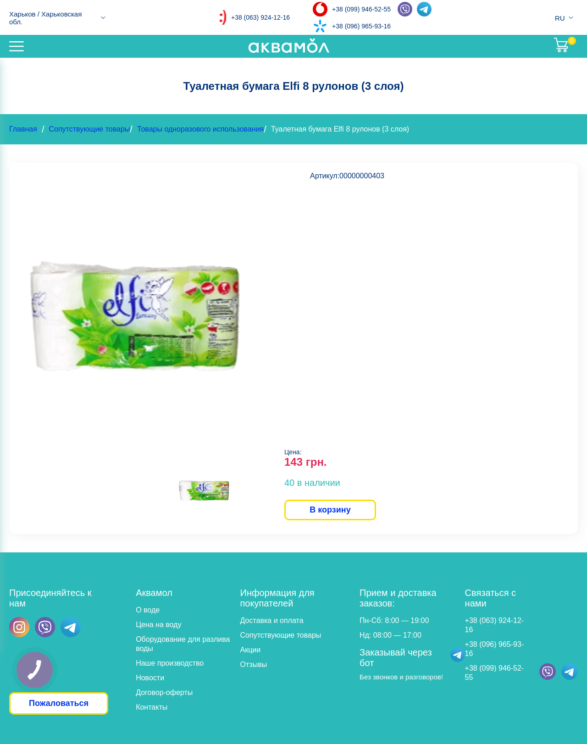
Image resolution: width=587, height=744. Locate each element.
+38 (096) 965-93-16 (361, 26)
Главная (23, 129)
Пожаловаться (59, 703)
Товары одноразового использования (200, 129)
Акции (250, 650)
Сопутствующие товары (89, 129)
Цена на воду (158, 624)
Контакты (151, 707)
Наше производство (170, 663)
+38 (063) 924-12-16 (260, 17)
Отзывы (253, 664)
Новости (150, 678)
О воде (148, 610)
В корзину (330, 509)
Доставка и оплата (272, 620)
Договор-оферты (164, 692)
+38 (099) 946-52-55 (361, 9)
